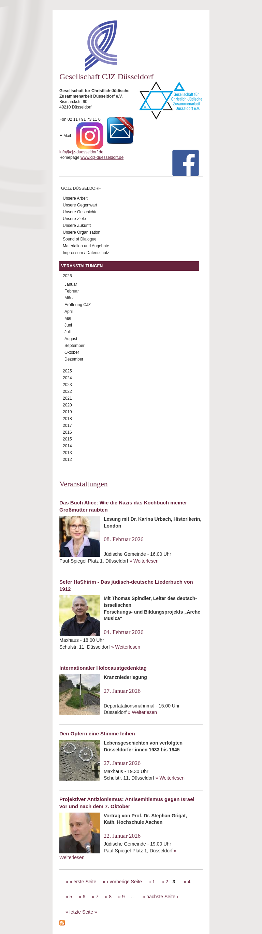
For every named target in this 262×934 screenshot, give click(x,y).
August (70, 338)
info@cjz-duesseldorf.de (81, 152)
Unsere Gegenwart (80, 205)
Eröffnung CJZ (77, 304)
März (69, 298)
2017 (67, 425)
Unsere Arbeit (75, 198)
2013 (67, 452)
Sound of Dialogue (80, 239)
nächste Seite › (162, 896)
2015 (67, 439)
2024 (67, 378)
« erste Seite (83, 881)
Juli (67, 332)
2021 (67, 398)
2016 (67, 432)
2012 (67, 459)
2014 (67, 446)
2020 (67, 405)
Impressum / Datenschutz (86, 252)
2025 (67, 371)
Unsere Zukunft (77, 225)
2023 (67, 384)
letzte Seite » (83, 912)
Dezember (73, 359)
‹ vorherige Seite (124, 881)
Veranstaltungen (82, 266)
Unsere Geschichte (80, 212)
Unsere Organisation (81, 232)
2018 (67, 418)
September (74, 345)
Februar (71, 291)
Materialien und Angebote (86, 246)
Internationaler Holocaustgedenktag (103, 668)
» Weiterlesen (143, 561)
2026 (67, 275)
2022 (67, 391)
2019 (67, 412)
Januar (70, 284)
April (68, 311)
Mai (67, 318)
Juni (68, 325)
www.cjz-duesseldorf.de (102, 157)
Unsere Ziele (74, 218)
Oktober (71, 352)
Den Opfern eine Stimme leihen (97, 733)
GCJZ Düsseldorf (81, 188)
